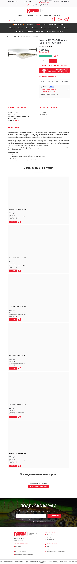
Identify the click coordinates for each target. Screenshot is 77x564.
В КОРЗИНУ (53, 61)
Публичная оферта (20, 551)
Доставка (49, 534)
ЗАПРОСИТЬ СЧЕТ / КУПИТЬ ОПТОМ (54, 65)
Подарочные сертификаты (54, 31)
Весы (27, 28)
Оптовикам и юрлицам (33, 15)
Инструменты (19, 31)
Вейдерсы (12, 28)
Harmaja (17, 120)
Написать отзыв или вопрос (38, 485)
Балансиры (52, 24)
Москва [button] (51, 87)
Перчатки (35, 28)
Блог (47, 545)
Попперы (62, 24)
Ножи (59, 28)
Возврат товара (50, 539)
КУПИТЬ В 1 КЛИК (64, 61)
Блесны (37, 24)
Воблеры (30, 24)
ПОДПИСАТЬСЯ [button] (54, 515)
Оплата (48, 536)
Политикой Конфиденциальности (47, 519)
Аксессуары (39, 31)
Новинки (47, 15)
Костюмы (51, 28)
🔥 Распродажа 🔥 (18, 24)
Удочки (66, 28)
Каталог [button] (19, 15)
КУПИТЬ (13, 221)
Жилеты (20, 28)
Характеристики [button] (45, 81)
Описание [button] (55, 81)
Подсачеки (29, 31)
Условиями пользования (37, 520)
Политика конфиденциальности (55, 551)
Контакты (57, 15)
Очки (44, 24)
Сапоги (43, 28)
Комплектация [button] (64, 81)
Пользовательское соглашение (24, 553)
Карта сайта (18, 548)
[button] (44, 2)
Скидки (48, 548)
